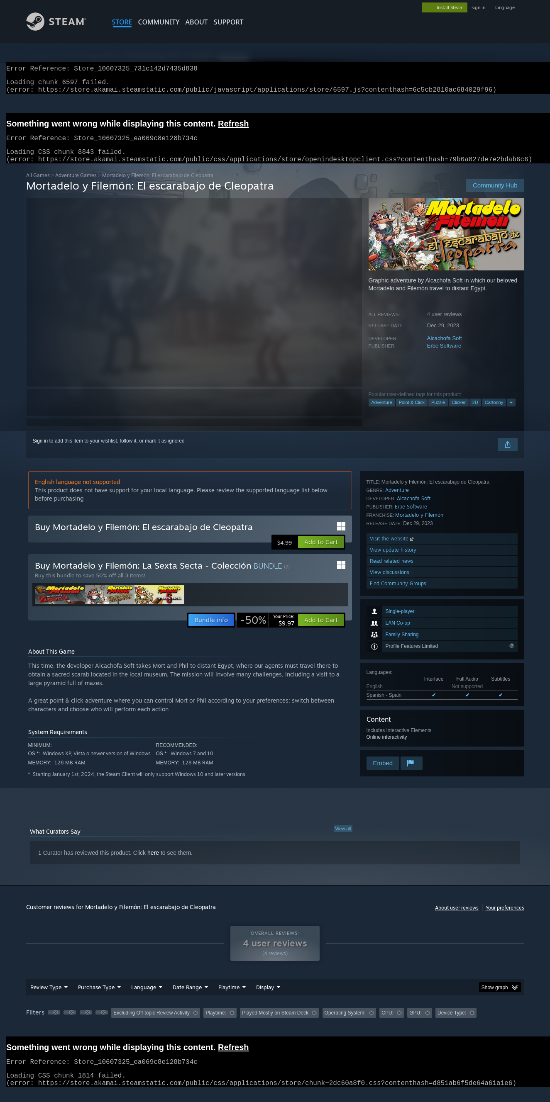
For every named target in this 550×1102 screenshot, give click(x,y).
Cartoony (494, 412)
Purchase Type (96, 997)
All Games (38, 185)
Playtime (229, 997)
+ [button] (511, 412)
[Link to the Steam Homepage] (62, 28)
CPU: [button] (387, 1023)
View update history (393, 710)
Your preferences (505, 918)
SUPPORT (229, 22)
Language (143, 997)
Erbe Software (444, 356)
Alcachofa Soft (444, 348)
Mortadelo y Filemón (419, 675)
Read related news (391, 721)
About (197, 22)
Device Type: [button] (452, 1023)
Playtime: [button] (215, 1023)
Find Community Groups (398, 744)
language (505, 7)
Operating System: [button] (345, 1023)
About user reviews (457, 918)
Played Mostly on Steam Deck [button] (275, 1023)
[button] (321, 552)
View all (343, 838)
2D (475, 412)
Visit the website (392, 699)
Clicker (459, 412)
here (153, 862)
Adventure (382, 412)
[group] (275, 1023)
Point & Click (412, 412)
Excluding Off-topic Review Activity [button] (151, 1023)
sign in (478, 7)
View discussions (389, 733)
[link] (267, 630)
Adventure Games (76, 185)
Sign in (40, 451)
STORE (122, 22)
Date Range (187, 997)
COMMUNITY (159, 22)
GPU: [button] (415, 1023)
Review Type (45, 997)
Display (265, 997)
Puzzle (438, 412)
